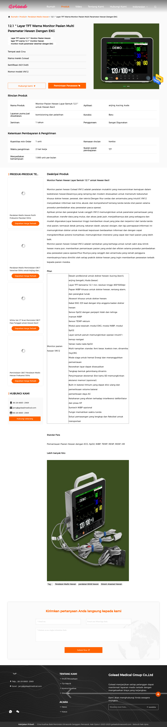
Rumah (51, 6)
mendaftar (151, 707)
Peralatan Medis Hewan (38, 17)
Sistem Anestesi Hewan (111, 584)
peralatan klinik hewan (88, 584)
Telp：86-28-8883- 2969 (22, 681)
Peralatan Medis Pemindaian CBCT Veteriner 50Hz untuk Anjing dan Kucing (25, 270)
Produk (65, 6)
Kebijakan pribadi (26, 724)
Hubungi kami (118, 6)
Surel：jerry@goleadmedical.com (26, 686)
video (78, 6)
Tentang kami (96, 6)
